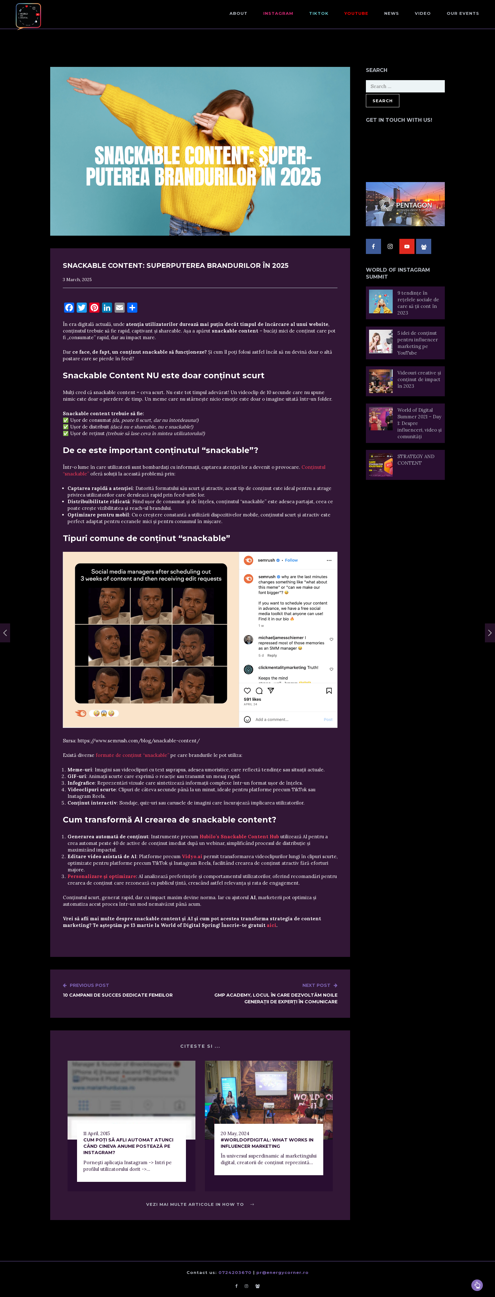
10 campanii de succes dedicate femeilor (118, 990)
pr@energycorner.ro (282, 1272)
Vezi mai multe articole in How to (200, 1204)
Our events (463, 13)
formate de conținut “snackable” (132, 755)
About (239, 13)
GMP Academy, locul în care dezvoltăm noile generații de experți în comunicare (268, 993)
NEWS (391, 13)
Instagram (278, 13)
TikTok (319, 13)
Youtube (356, 13)
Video (423, 13)
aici (271, 925)
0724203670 (235, 1272)
